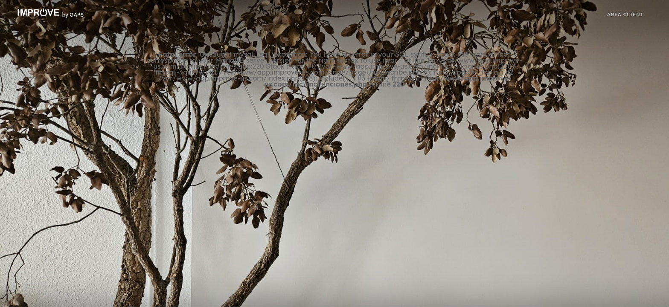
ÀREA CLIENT (625, 14)
